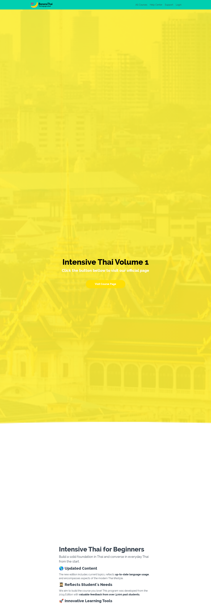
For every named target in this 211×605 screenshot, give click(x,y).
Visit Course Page (105, 284)
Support (169, 4)
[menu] (157, 4)
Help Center (156, 4)
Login (178, 4)
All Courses (141, 4)
